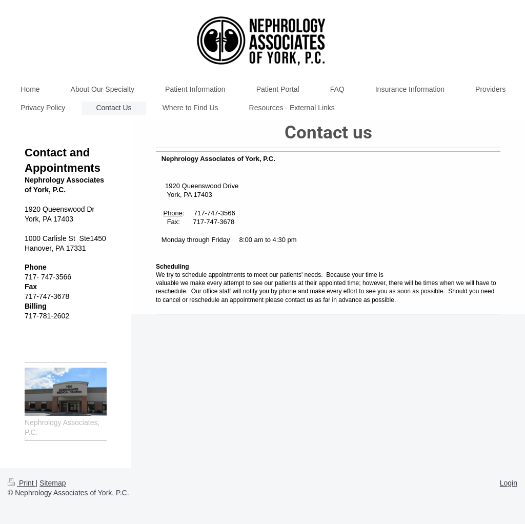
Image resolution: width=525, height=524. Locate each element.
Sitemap (52, 483)
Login (508, 483)
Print (22, 483)
